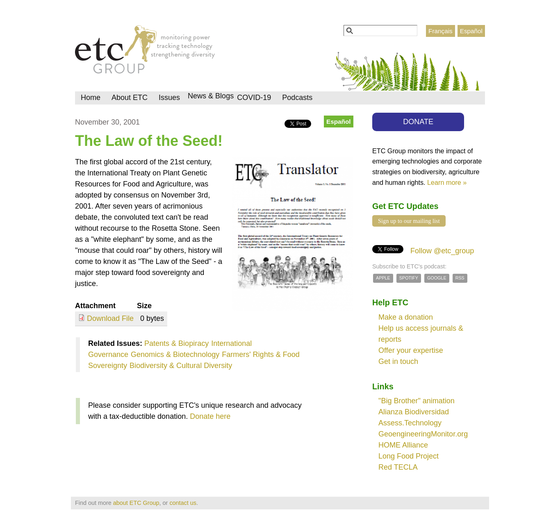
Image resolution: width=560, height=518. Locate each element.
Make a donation (405, 317)
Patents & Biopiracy (176, 343)
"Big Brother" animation (416, 401)
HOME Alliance (403, 445)
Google (436, 277)
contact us (182, 503)
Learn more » (447, 182)
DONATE (418, 122)
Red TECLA (398, 467)
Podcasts (297, 97)
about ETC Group (136, 503)
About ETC (130, 97)
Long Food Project (408, 456)
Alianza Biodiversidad (413, 412)
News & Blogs (211, 96)
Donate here (210, 416)
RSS (459, 277)
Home (90, 97)
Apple (383, 277)
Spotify (408, 277)
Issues (169, 97)
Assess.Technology (410, 423)
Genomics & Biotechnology (175, 354)
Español (471, 30)
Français (440, 30)
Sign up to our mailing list (409, 221)
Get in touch (398, 361)
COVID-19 (254, 97)
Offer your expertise (410, 350)
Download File (110, 318)
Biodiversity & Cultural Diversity (181, 365)
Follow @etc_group (442, 251)
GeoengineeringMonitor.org (423, 434)
